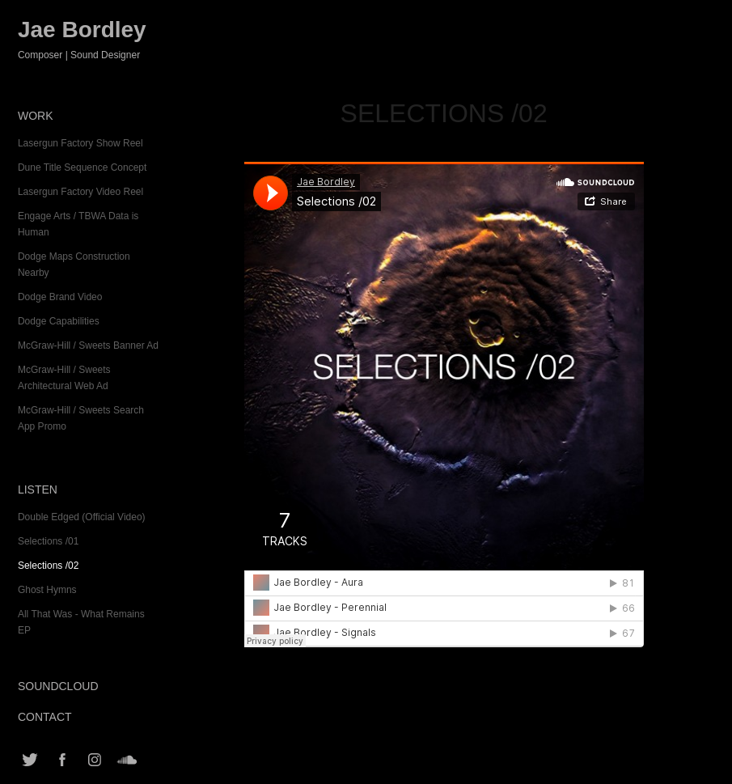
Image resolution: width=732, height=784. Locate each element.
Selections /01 (48, 541)
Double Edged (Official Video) (82, 517)
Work (35, 115)
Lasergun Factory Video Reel (80, 191)
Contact (45, 716)
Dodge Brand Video (60, 297)
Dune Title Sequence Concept (82, 167)
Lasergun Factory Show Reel (80, 143)
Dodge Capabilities (58, 321)
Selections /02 (48, 565)
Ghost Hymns (47, 589)
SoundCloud (58, 686)
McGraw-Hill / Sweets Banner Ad (88, 345)
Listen (37, 489)
